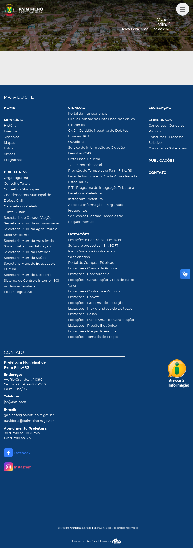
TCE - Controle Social (85, 165)
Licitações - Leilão (82, 314)
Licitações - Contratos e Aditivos (94, 291)
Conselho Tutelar (18, 183)
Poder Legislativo (18, 292)
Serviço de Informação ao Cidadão (96, 147)
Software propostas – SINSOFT (93, 245)
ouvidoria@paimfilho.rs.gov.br (29, 421)
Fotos (8, 148)
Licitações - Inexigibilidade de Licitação (100, 308)
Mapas (9, 143)
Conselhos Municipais (21, 189)
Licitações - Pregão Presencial (92, 331)
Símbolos (11, 137)
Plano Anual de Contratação (91, 251)
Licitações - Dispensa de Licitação (95, 303)
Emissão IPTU (79, 136)
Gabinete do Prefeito (21, 206)
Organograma (16, 178)
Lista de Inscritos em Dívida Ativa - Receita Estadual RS (103, 179)
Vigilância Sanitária (19, 286)
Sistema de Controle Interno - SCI (31, 280)
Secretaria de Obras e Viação (27, 218)
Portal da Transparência (88, 113)
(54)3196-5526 (15, 402)
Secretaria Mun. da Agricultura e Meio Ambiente (30, 232)
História (10, 125)
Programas (13, 160)
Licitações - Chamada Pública (92, 268)
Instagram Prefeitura (85, 199)
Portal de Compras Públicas (91, 263)
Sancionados (79, 257)
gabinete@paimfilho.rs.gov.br (29, 415)
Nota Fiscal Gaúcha (84, 159)
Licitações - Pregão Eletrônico (92, 325)
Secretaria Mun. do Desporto (27, 275)
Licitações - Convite (84, 297)
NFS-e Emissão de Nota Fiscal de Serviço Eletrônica (101, 122)
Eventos (10, 131)
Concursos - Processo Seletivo (166, 140)
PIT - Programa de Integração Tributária (101, 188)
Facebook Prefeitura (85, 193)
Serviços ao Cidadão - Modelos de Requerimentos (95, 219)
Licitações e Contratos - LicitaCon (95, 240)
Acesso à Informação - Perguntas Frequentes (95, 207)
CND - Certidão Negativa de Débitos (98, 130)
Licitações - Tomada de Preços (93, 337)
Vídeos (9, 154)
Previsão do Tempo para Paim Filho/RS (100, 170)
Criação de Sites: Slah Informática (96, 540)
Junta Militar (14, 212)
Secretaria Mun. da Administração (32, 223)
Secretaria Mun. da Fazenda (27, 252)
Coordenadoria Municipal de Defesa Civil (27, 197)
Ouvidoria (76, 142)
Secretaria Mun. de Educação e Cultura (29, 266)
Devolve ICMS (79, 153)
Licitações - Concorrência (88, 274)
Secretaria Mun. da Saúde (25, 258)
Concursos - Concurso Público (166, 128)
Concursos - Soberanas (168, 148)
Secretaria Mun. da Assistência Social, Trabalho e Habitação (29, 243)
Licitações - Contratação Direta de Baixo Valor (101, 282)
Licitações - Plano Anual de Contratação (101, 320)
